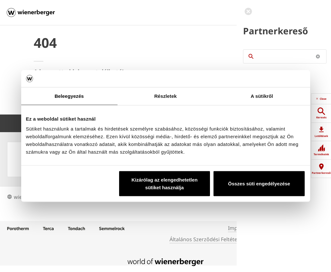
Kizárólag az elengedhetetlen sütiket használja (164, 183)
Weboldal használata (274, 239)
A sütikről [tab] (262, 95)
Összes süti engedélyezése (259, 183)
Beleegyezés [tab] (69, 95)
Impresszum (243, 228)
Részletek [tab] (165, 95)
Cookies (313, 239)
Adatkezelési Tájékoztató (293, 228)
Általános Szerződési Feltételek (207, 239)
